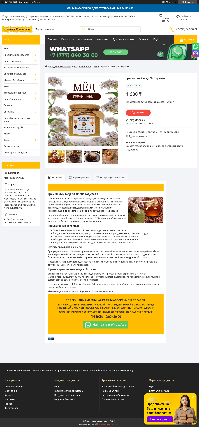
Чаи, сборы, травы (13, 99)
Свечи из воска (11, 146)
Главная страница (14, 386)
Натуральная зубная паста (115, 395)
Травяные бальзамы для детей (118, 386)
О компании (85, 39)
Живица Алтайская (14, 80)
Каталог (65, 39)
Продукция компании (60, 66)
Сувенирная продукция (16, 152)
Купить (140, 112)
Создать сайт (24, 2)
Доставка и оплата (123, 39)
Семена (8, 105)
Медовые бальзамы (64, 399)
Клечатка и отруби (13, 127)
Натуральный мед (83, 66)
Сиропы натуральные (15, 74)
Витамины (9, 111)
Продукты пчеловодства (16, 55)
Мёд (96, 66)
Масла (7, 133)
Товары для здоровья (15, 93)
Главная (52, 39)
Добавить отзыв (185, 18)
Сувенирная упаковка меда (68, 391)
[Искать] (84, 29)
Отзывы (144, 39)
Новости (9, 404)
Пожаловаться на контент (108, 424)
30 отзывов (171, 2)
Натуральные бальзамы (16, 67)
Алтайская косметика (113, 399)
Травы (7, 140)
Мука (6, 86)
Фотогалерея (11, 408)
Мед (6, 48)
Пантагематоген (12, 61)
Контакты (102, 39)
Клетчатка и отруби (159, 391)
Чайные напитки (110, 391)
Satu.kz (113, 421)
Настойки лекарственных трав (17, 119)
